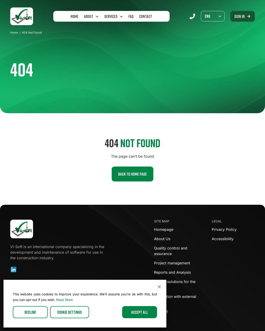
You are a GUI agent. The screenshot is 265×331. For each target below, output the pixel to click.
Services (113, 16)
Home (74, 16)
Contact (145, 16)
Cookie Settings (69, 312)
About (91, 16)
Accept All (139, 312)
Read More (64, 300)
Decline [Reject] (30, 312)
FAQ (131, 16)
